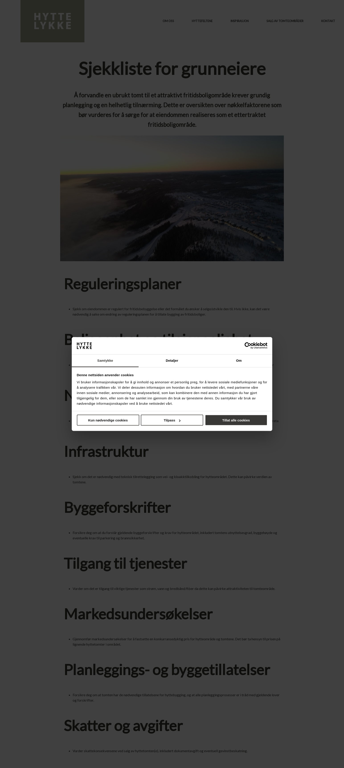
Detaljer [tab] (172, 360)
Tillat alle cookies (236, 420)
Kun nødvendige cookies (108, 420)
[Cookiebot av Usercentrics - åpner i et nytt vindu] (247, 345)
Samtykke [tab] (105, 360)
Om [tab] (239, 360)
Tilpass (172, 420)
